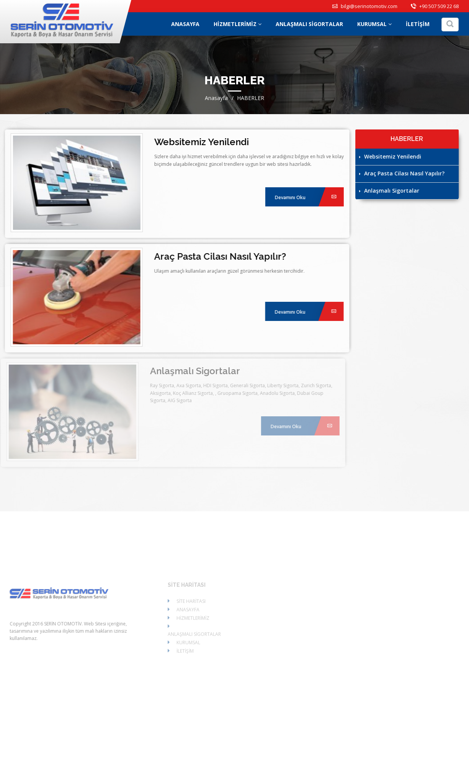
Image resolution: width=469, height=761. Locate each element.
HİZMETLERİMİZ (237, 24)
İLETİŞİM (418, 24)
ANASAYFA (185, 24)
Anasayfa (216, 98)
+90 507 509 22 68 (435, 6)
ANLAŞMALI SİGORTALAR (309, 24)
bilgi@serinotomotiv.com (364, 6)
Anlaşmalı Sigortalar (390, 190)
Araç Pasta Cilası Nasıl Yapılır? (402, 173)
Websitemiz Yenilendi (391, 156)
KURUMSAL (374, 24)
